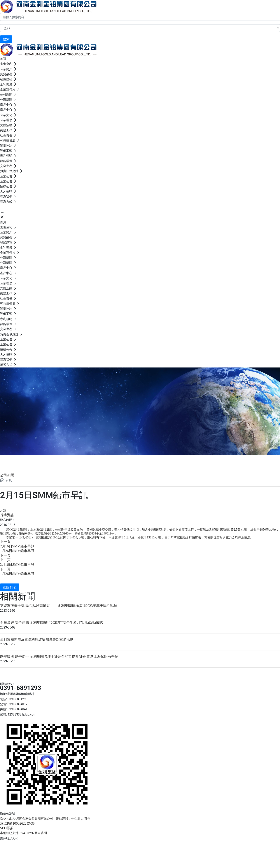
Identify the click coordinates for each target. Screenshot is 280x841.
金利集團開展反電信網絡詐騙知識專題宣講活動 (37, 639)
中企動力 (77, 818)
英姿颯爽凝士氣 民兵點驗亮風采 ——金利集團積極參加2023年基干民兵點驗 (58, 606)
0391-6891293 (20, 687)
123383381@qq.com (22, 714)
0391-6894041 (17, 709)
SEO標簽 (7, 828)
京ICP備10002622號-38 (17, 823)
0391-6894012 (17, 704)
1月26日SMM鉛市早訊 (17, 551)
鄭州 (87, 818)
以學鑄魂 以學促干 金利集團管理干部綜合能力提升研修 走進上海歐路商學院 (59, 656)
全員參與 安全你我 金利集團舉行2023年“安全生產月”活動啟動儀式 (51, 622)
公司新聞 (17, 460)
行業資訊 (7, 515)
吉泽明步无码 (9, 838)
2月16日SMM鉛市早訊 (17, 546)
